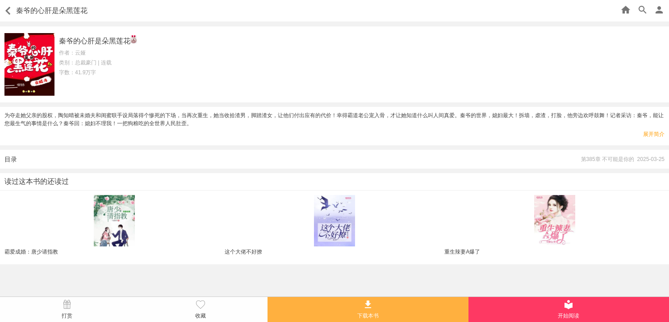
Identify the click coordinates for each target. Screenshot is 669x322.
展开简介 (654, 134)
